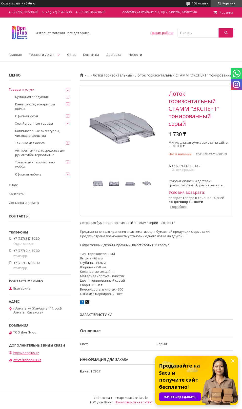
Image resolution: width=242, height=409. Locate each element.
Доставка (113, 54)
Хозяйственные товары (34, 123)
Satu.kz (143, 398)
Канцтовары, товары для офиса (35, 106)
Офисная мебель (28, 174)
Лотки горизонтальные (112, 75)
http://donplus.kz (26, 353)
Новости (135, 54)
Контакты (91, 54)
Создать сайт (10, 3)
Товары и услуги (42, 54)
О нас (71, 54)
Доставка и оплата (24, 202)
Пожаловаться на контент (134, 402)
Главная (15, 54)
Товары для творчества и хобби (35, 164)
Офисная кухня (27, 116)
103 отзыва (200, 3)
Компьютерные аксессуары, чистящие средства (37, 133)
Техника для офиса (30, 143)
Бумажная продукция (32, 97)
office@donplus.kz (27, 360)
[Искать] (226, 33)
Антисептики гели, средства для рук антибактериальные (40, 152)
